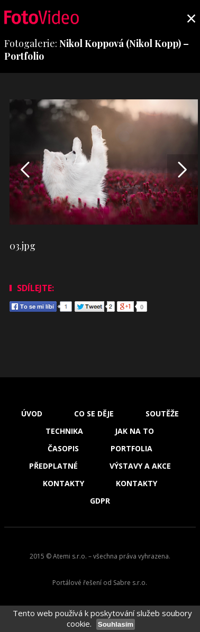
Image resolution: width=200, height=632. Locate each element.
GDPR (100, 501)
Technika (64, 431)
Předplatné (53, 466)
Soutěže (162, 414)
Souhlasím (115, 624)
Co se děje (94, 414)
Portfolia (131, 448)
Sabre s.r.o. (130, 582)
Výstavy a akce (140, 466)
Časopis (63, 448)
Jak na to (134, 431)
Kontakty (63, 483)
